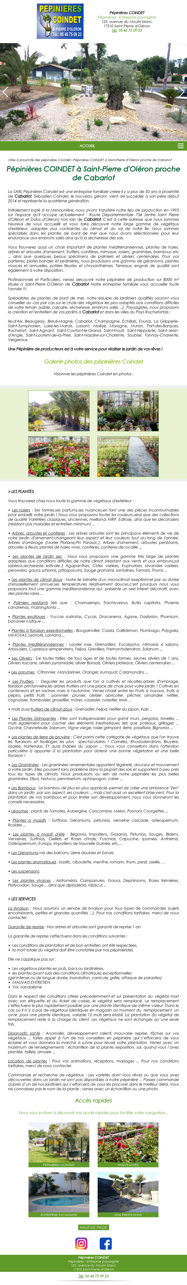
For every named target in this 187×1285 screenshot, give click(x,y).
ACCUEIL (87, 146)
